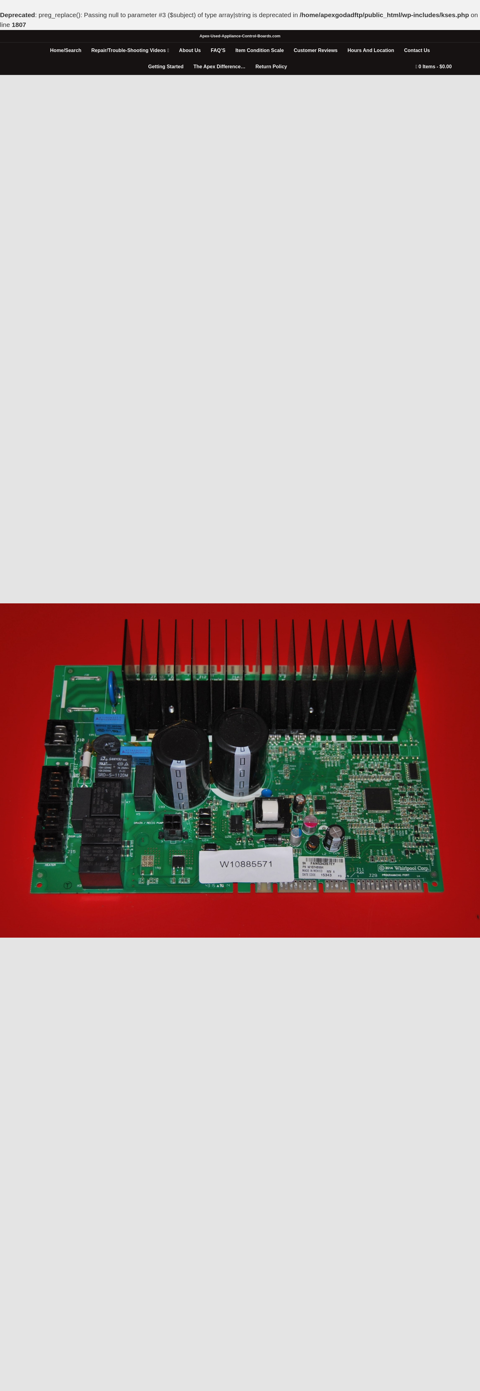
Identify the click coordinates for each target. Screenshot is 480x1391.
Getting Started (166, 66)
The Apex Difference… (219, 66)
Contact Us (417, 50)
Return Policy (271, 66)
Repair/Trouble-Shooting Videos (128, 50)
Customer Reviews (316, 50)
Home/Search (65, 50)
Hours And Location (370, 50)
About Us (190, 50)
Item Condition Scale (259, 50)
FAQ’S (218, 50)
